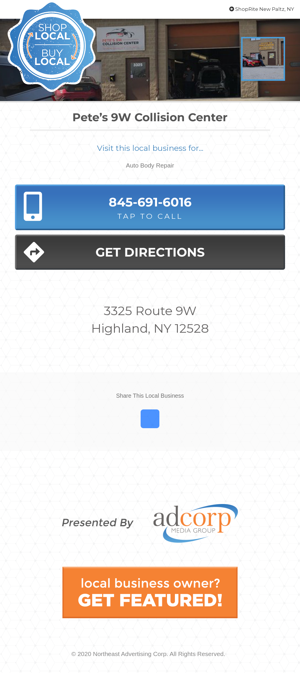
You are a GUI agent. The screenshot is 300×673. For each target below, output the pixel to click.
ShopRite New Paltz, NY (261, 9)
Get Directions (114, 252)
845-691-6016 (150, 207)
